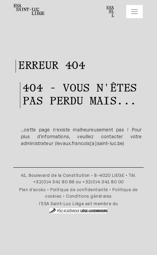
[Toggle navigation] (134, 11)
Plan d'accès (32, 189)
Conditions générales (89, 196)
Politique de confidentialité (79, 189)
